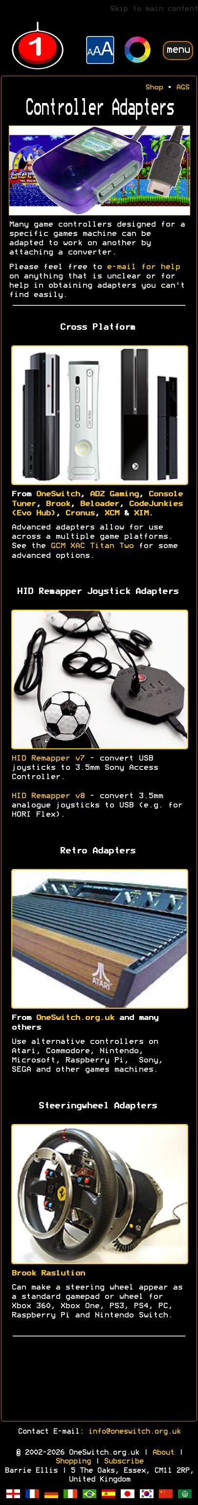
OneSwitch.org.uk (75, 1018)
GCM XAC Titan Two (91, 546)
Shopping (72, 1461)
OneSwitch (58, 494)
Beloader (99, 504)
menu (178, 50)
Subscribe (123, 1461)
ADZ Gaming (113, 494)
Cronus (79, 513)
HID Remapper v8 (48, 796)
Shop (154, 88)
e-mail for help (143, 267)
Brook (57, 504)
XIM (140, 513)
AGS (182, 88)
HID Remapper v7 (48, 758)
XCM (111, 513)
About (163, 1452)
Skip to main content (154, 9)
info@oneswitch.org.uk (134, 1431)
